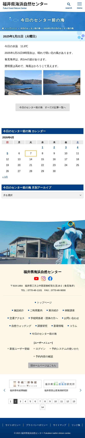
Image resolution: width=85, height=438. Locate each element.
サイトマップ (59, 425)
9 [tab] (50, 401)
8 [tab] (45, 401)
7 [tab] (40, 401)
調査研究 (42, 326)
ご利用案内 (36, 310)
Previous (5, 390)
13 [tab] (74, 401)
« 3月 (5, 177)
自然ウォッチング (21, 326)
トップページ (44, 302)
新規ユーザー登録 (19, 348)
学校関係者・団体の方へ (44, 318)
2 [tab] (15, 401)
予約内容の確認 (44, 356)
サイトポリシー (13, 425)
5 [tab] (30, 401)
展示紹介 (54, 310)
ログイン (41, 348)
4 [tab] (25, 401)
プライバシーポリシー (37, 425)
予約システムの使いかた (65, 348)
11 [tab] (61, 401)
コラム (73, 326)
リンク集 (76, 425)
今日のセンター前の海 (44, 333)
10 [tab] (55, 401)
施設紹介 (19, 310)
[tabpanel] (25, 386)
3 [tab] (20, 401)
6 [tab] (35, 401)
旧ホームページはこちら (43, 365)
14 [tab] (42, 407)
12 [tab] (68, 401)
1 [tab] (10, 401)
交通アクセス (17, 318)
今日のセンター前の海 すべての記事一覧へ (42, 107)
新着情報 (58, 326)
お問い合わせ (71, 318)
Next (80, 390)
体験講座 (70, 310)
